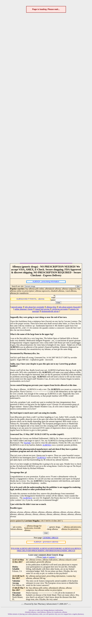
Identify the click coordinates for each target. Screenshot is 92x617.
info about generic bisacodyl (70, 307)
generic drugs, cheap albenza (54, 528)
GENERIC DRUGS (50, 538)
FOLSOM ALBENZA (20, 548)
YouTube (27, 443)
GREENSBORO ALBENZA (60, 548)
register (52, 557)
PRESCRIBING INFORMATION (45, 551)
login (45, 557)
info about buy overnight (34, 307)
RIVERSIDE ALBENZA (39, 548)
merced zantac (17, 307)
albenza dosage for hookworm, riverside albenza (33, 528)
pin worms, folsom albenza (16, 528)
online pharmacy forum (24, 309)
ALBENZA (46, 445)
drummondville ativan (50, 311)
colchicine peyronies (60, 309)
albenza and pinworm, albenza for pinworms (71, 528)
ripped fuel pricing (42, 309)
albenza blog (51, 307)
